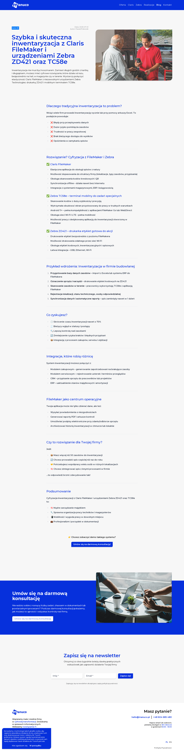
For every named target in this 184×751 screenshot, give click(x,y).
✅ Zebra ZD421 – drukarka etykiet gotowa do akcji (79, 231)
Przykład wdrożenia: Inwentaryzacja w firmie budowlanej (90, 266)
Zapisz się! (125, 676)
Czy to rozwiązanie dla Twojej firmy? (74, 442)
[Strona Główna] (20, 5)
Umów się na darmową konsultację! (92, 544)
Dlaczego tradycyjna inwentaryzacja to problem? (84, 106)
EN (170, 742)
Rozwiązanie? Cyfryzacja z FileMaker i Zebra (80, 157)
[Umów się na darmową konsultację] (32, 618)
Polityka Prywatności (163, 748)
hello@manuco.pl (141, 717)
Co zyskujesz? (56, 315)
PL (167, 742)
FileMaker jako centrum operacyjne (73, 399)
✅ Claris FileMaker (58, 164)
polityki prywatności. (110, 683)
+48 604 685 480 (162, 717)
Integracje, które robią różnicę (69, 356)
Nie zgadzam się (19, 745)
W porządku (35, 745)
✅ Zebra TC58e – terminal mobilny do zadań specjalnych (84, 195)
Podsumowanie (58, 491)
